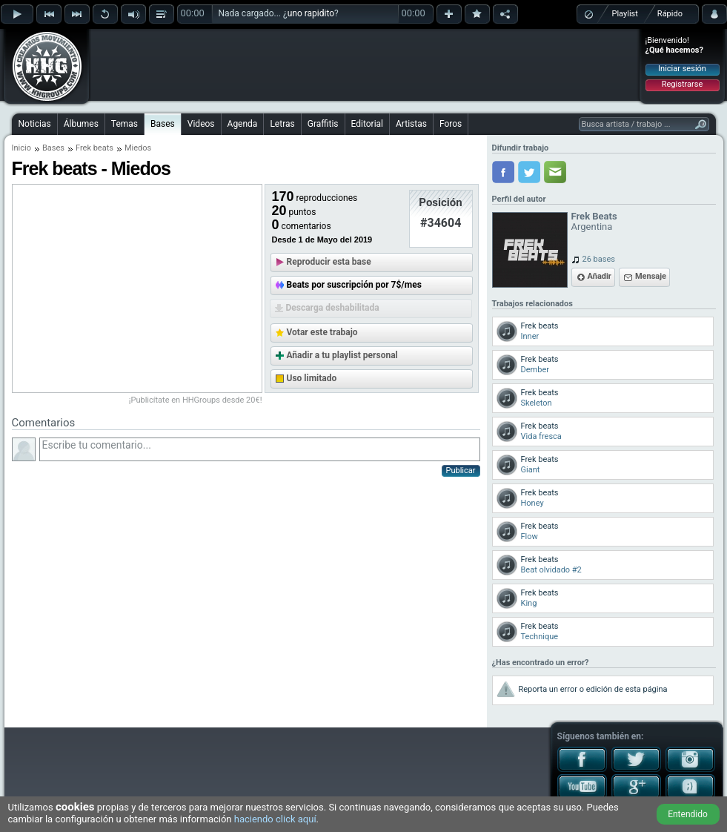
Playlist (625, 14)
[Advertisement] (364, 64)
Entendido (688, 814)
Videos (201, 124)
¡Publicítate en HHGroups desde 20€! (195, 400)
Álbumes (81, 124)
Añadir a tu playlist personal (342, 355)
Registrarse (682, 84)
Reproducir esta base (329, 262)
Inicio (21, 148)
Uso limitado (312, 378)
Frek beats (94, 148)
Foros (450, 124)
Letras (282, 124)
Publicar (461, 470)
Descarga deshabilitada (332, 308)
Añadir (599, 276)
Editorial (367, 124)
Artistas (411, 124)
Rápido (670, 14)
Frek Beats (594, 216)
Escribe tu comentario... (259, 449)
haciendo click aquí (275, 819)
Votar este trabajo (322, 332)
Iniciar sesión (682, 68)
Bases (162, 124)
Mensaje (650, 276)
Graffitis (323, 124)
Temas (124, 124)
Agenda (243, 124)
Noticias (35, 124)
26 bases (598, 259)
